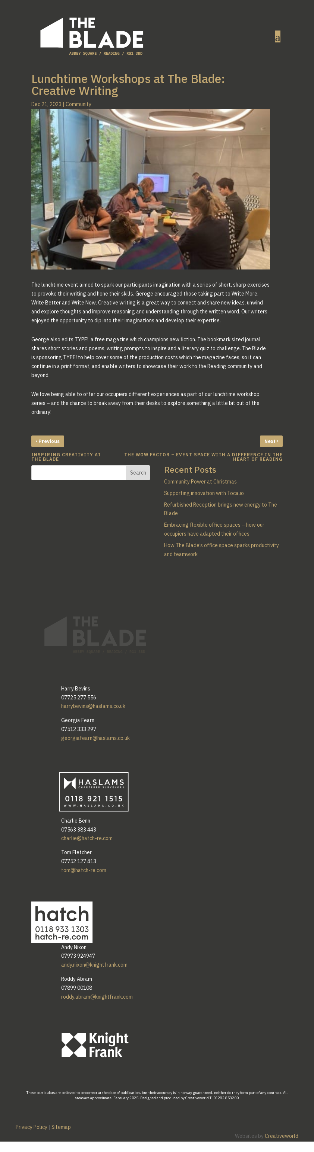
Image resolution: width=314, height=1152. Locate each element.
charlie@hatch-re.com (87, 838)
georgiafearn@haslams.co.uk (95, 738)
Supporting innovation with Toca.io (204, 493)
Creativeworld (281, 1136)
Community (78, 104)
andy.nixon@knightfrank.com (94, 964)
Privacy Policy (31, 1127)
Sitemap (61, 1127)
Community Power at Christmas (200, 481)
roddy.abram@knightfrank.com (97, 996)
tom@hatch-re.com (83, 870)
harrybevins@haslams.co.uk (93, 706)
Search (138, 472)
